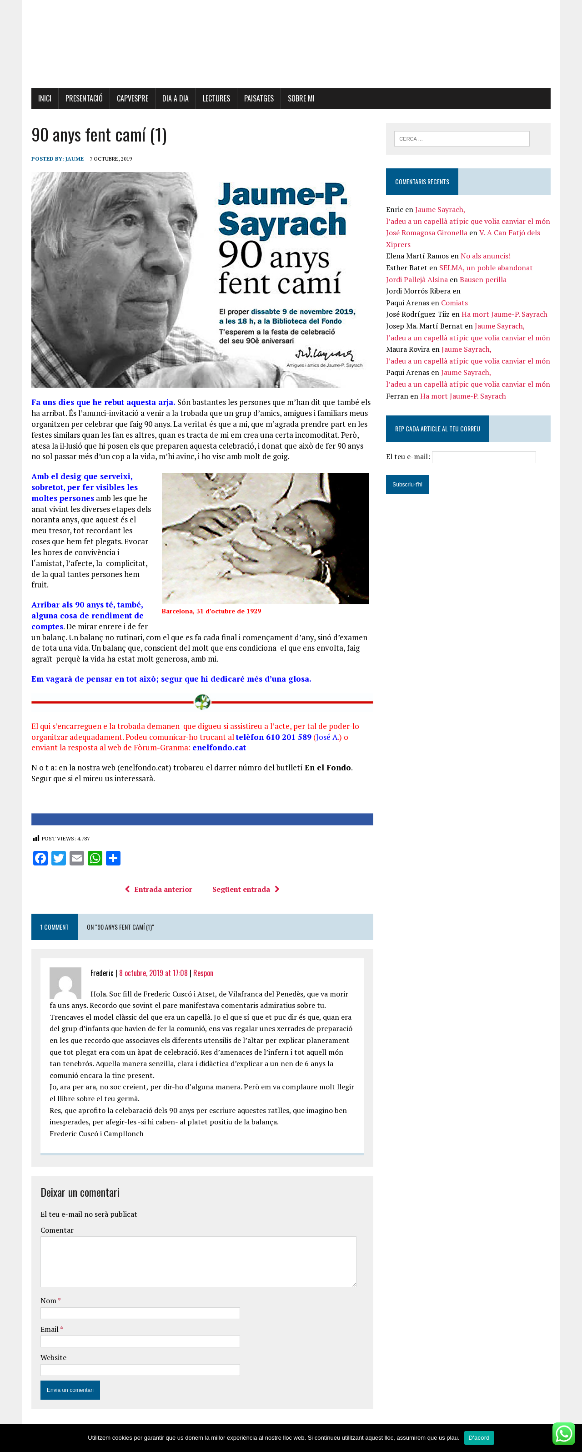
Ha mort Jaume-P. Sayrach (505, 315)
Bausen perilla (484, 280)
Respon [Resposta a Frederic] (201, 975)
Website (51, 1361)
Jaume (72, 159)
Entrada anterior (158, 892)
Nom (46, 1303)
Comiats (455, 303)
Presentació (81, 98)
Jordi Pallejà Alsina (418, 280)
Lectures (214, 98)
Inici (42, 98)
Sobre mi (299, 98)
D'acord (479, 1437)
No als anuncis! (487, 257)
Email (48, 1332)
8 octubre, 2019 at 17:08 (151, 975)
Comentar (54, 1233)
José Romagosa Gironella (427, 233)
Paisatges (256, 98)
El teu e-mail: (462, 457)
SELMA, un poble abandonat (487, 268)
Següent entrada (245, 892)
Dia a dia (173, 98)
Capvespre (130, 98)
